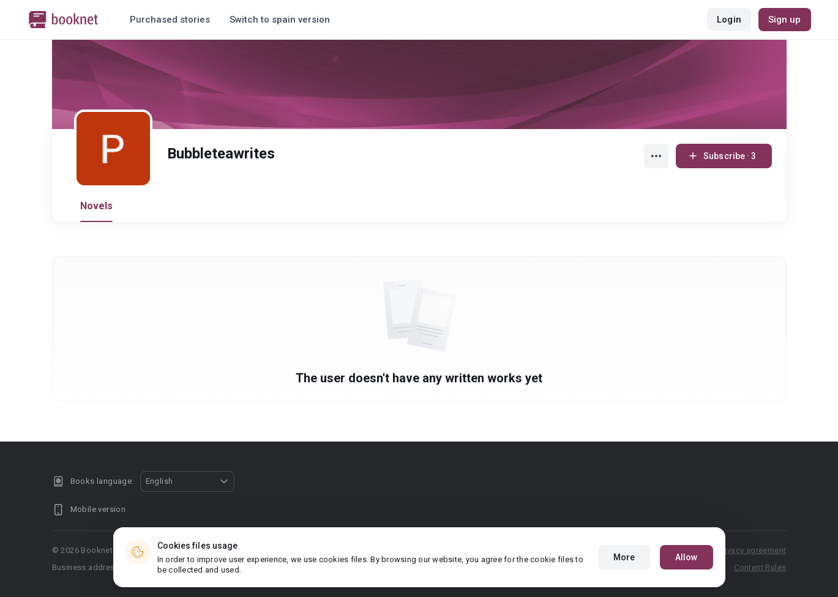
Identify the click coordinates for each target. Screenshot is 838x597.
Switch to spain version (280, 19)
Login (729, 19)
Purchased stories (170, 19)
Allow (686, 557)
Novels (96, 206)
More (624, 557)
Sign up (784, 19)
